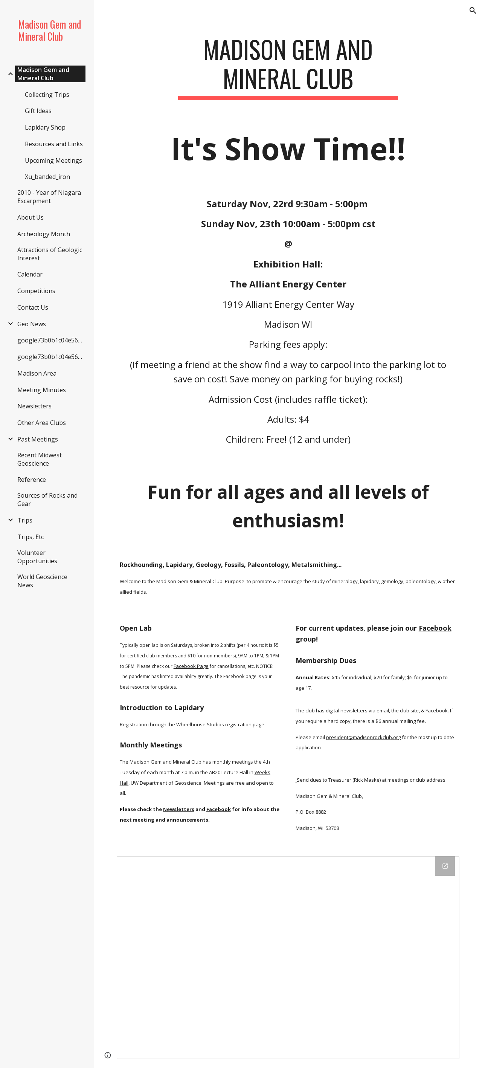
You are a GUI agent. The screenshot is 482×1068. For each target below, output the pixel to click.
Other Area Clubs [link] (41, 423)
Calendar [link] (30, 274)
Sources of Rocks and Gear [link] (47, 499)
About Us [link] (30, 217)
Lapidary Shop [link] (45, 127)
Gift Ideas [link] (38, 111)
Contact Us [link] (32, 307)
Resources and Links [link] (54, 144)
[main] (288, 67)
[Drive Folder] (288, 957)
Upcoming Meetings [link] (53, 160)
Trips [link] (24, 520)
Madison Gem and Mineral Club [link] (43, 74)
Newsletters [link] (34, 406)
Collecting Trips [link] (47, 94)
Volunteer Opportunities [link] (37, 557)
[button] (473, 11)
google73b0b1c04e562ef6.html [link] (51, 340)
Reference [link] (31, 479)
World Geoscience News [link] (42, 581)
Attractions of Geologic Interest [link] (49, 254)
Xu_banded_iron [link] (47, 177)
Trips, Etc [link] (30, 537)
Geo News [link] (31, 324)
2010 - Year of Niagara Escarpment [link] (49, 196)
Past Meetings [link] (37, 439)
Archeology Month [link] (43, 234)
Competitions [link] (36, 291)
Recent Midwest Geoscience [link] (39, 459)
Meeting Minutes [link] (41, 390)
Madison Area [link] (36, 373)
